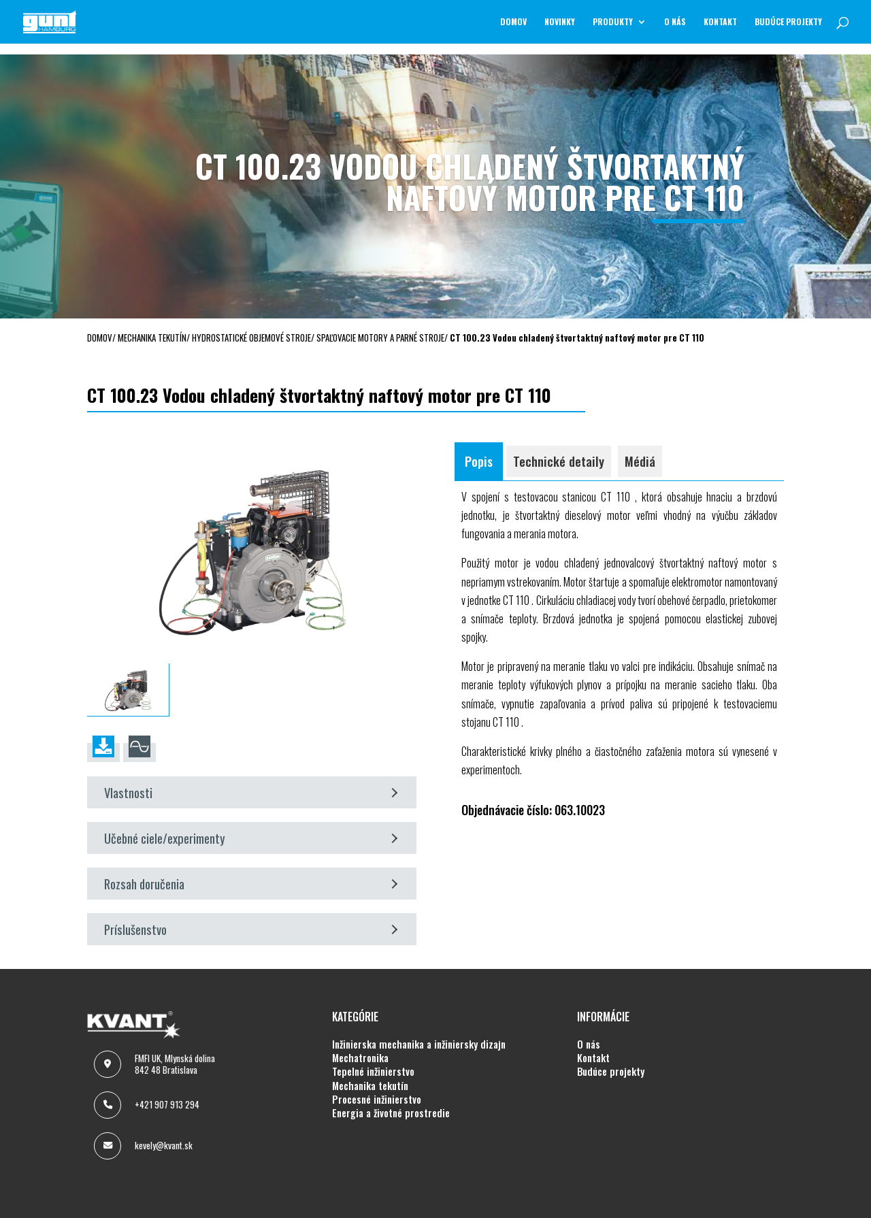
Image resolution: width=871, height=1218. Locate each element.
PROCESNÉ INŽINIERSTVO (376, 1099)
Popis (479, 461)
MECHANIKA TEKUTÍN (370, 1086)
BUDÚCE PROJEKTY (788, 22)
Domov (513, 22)
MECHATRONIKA (360, 1058)
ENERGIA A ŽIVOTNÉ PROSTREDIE (391, 1113)
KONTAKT (720, 22)
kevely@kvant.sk (164, 1145)
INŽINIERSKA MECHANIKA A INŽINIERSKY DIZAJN (419, 1044)
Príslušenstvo (250, 929)
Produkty (613, 22)
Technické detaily (558, 461)
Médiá (640, 461)
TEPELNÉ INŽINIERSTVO (373, 1072)
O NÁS (675, 22)
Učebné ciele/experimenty (250, 838)
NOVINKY (559, 22)
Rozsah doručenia (250, 883)
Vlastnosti (250, 792)
